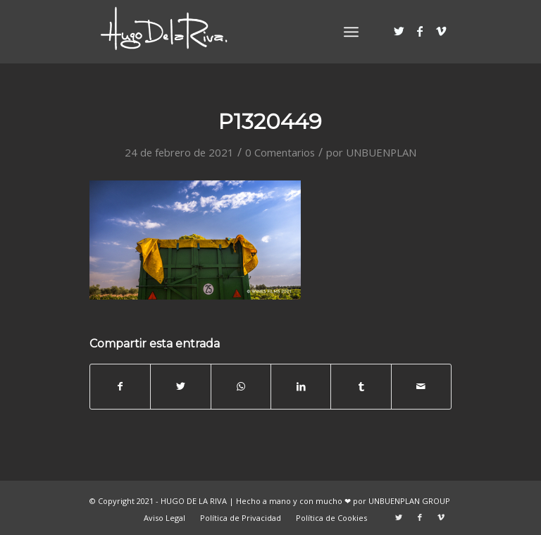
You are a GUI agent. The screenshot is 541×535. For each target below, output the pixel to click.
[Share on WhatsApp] (240, 386)
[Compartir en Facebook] (120, 386)
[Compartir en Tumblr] (360, 386)
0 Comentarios (280, 152)
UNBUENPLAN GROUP (409, 501)
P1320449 (270, 122)
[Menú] (351, 32)
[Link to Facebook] (419, 31)
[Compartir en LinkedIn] (300, 386)
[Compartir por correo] (421, 386)
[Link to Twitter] (398, 31)
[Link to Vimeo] (441, 31)
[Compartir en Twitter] (180, 386)
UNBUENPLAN (381, 152)
